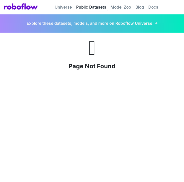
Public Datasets (91, 7)
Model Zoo (121, 7)
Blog (139, 7)
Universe (63, 7)
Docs (153, 7)
